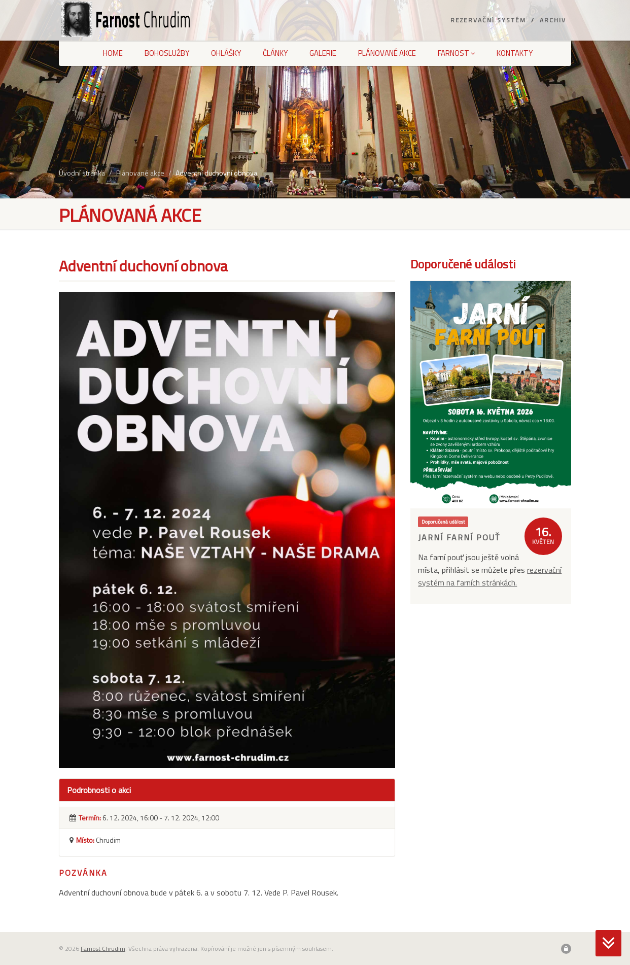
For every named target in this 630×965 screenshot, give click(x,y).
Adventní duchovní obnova (216, 172)
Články (275, 53)
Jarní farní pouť (459, 537)
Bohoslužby (167, 53)
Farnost (456, 53)
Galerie (322, 53)
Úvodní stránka (82, 172)
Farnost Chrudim (103, 948)
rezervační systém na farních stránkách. (490, 576)
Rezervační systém (488, 20)
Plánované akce (387, 53)
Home (113, 53)
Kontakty (515, 53)
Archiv (553, 20)
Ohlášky (226, 53)
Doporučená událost (443, 522)
